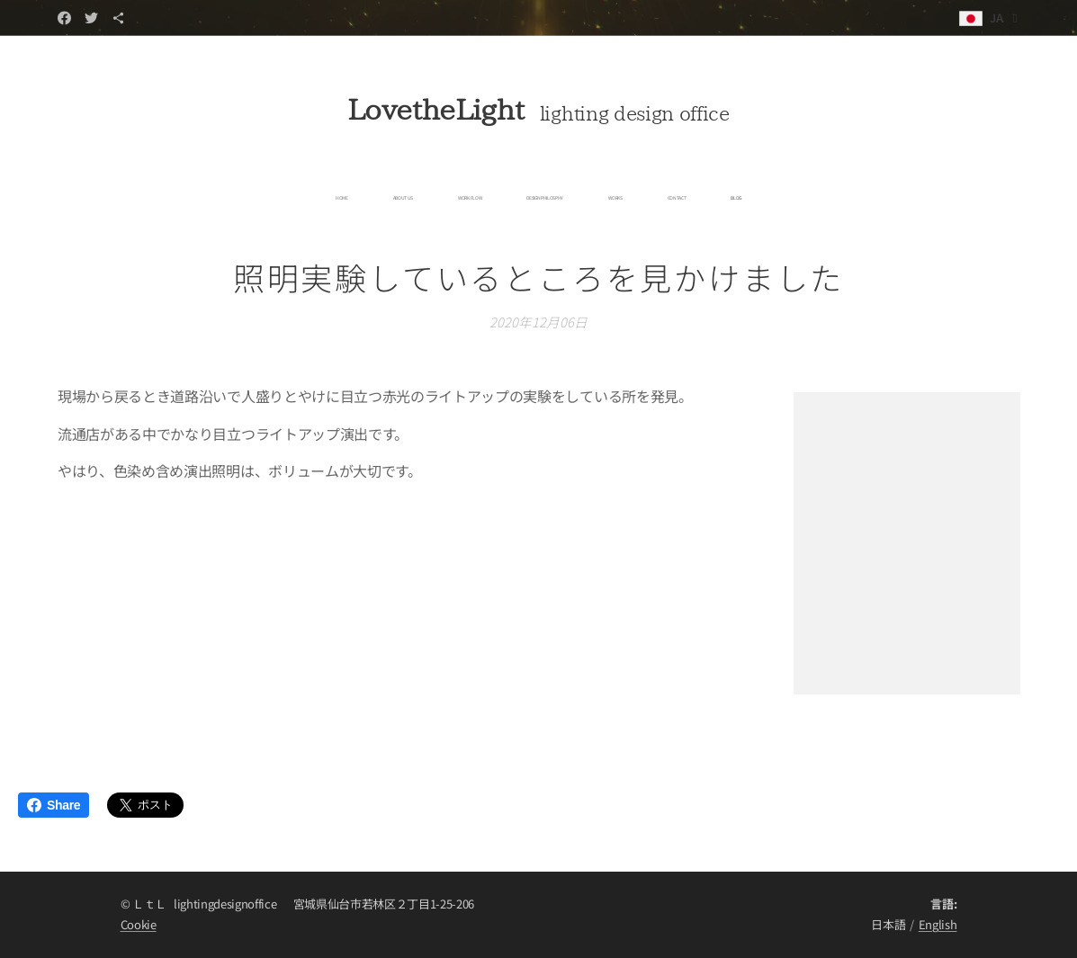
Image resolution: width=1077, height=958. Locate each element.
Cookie (139, 924)
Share (53, 805)
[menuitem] (415, 197)
